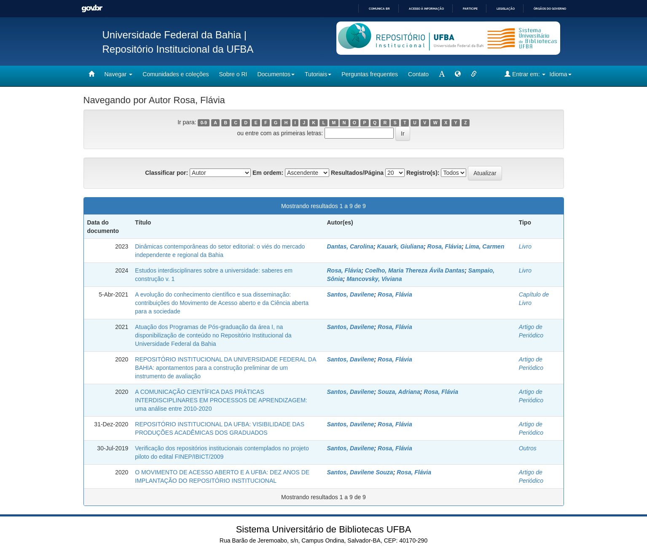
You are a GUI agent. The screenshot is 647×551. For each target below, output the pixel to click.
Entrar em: (525, 74)
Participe (470, 9)
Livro (525, 246)
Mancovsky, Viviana (374, 279)
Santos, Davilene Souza (360, 472)
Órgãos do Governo (550, 9)
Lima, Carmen (485, 246)
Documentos (276, 74)
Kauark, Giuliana (400, 246)
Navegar (119, 74)
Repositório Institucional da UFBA (178, 49)
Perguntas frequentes (369, 74)
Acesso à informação (426, 9)
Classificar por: (166, 172)
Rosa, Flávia (444, 246)
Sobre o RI (233, 74)
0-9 (204, 122)
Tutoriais (318, 74)
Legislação (506, 9)
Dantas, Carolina (350, 246)
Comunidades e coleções (175, 74)
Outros (528, 448)
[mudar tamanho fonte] (442, 74)
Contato (418, 74)
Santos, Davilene (350, 294)
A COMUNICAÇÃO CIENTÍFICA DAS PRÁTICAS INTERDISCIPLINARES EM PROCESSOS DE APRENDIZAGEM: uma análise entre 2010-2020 (221, 400)
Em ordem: (267, 172)
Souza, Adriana (399, 391)
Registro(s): (423, 172)
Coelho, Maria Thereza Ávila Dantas (415, 270)
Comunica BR (379, 9)
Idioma (560, 74)
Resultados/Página (357, 172)
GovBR (91, 9)
